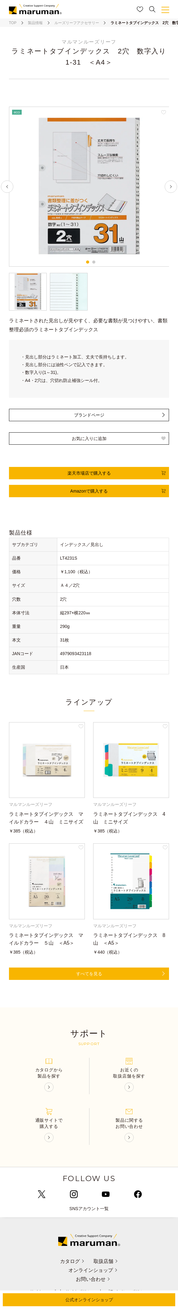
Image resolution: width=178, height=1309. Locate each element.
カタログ (72, 1261)
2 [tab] (93, 262)
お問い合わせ (93, 1279)
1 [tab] (87, 262)
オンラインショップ (93, 1270)
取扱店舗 (106, 1261)
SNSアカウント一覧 (89, 1208)
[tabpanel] (89, 187)
